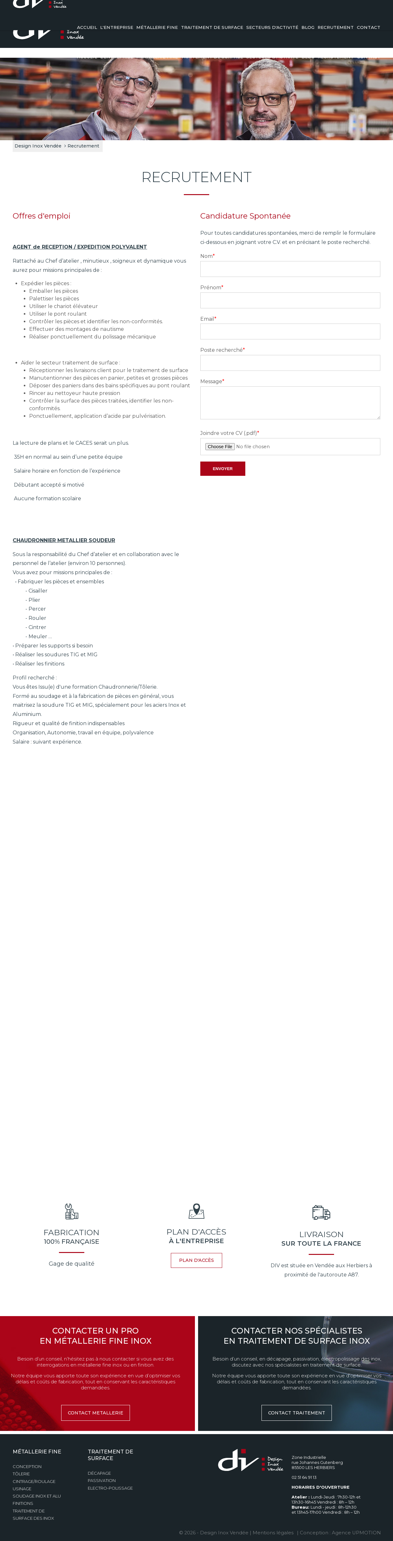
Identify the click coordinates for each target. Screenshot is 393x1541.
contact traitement (296, 1410)
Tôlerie (21, 1471)
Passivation (102, 1477)
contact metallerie (95, 1410)
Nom (207, 253)
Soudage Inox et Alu (37, 1493)
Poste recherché (222, 347)
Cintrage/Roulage (34, 1478)
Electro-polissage (110, 1485)
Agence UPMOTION (355, 1530)
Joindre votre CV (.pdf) (229, 430)
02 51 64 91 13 (350, 11)
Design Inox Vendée (38, 143)
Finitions (23, 1500)
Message (212, 379)
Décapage (99, 1470)
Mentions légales (274, 1530)
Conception (27, 1463)
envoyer (223, 465)
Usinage (22, 1485)
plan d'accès (196, 1257)
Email (208, 316)
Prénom (211, 284)
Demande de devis (283, 11)
